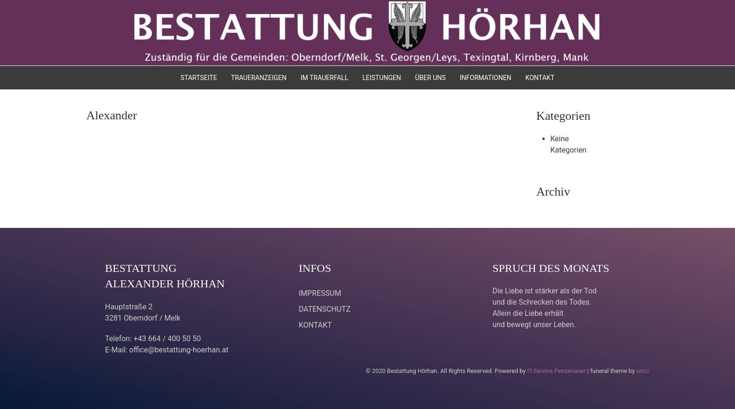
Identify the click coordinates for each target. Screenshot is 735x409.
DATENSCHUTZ (325, 309)
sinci (642, 370)
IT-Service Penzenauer (556, 370)
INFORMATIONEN (485, 77)
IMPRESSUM (320, 293)
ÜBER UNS (430, 77)
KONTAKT (540, 77)
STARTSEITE (198, 77)
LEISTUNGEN (381, 77)
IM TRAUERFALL (324, 77)
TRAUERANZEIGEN (258, 77)
